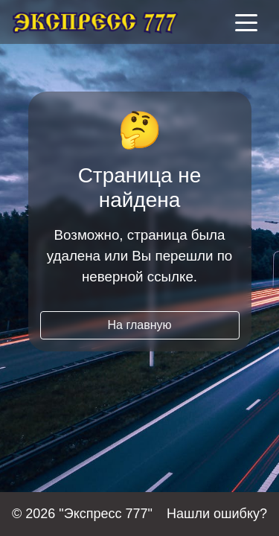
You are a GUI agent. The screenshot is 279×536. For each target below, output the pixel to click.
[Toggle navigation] (246, 21)
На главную (140, 325)
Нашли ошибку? (217, 513)
